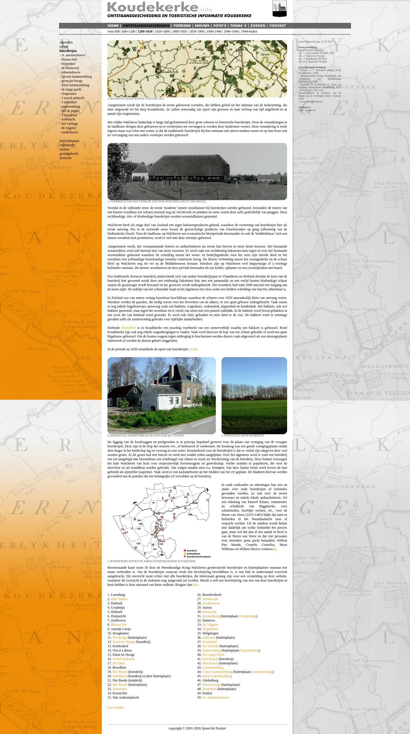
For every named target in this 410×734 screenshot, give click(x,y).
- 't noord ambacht (72, 98)
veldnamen (67, 145)
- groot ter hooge (71, 81)
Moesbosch (210, 659)
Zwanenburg (211, 616)
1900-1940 (213, 31)
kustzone (66, 158)
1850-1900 (196, 31)
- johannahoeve (70, 72)
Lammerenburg (213, 667)
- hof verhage (69, 124)
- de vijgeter (68, 128)
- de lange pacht (70, 89)
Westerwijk (210, 599)
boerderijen (68, 51)
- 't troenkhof (68, 115)
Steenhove (120, 676)
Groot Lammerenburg (217, 672)
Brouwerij (209, 612)
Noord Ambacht (124, 659)
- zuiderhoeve (69, 132)
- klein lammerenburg (74, 85)
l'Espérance (210, 629)
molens (65, 149)
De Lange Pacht (213, 655)
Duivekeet (120, 689)
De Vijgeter (210, 625)
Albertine (208, 638)
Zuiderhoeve (211, 603)
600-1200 (128, 31)
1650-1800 (162, 31)
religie (64, 47)
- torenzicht (67, 119)
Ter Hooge (119, 638)
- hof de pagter (70, 111)
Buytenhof (128, 328)
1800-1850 (179, 31)
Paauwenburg (211, 650)
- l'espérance (68, 94)
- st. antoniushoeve (72, 55)
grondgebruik (69, 154)
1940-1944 (231, 31)
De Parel (119, 663)
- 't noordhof (68, 102)
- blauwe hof (68, 59)
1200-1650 (145, 31)
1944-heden (249, 31)
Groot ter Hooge (124, 642)
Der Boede (120, 672)
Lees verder (115, 707)
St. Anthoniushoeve (215, 697)
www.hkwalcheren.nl (311, 101)
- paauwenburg (70, 106)
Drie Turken (119, 599)
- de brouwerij (69, 68)
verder (193, 349)
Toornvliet (209, 689)
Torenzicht (209, 642)
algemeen (66, 42)
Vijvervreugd (211, 685)
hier (195, 585)
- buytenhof (68, 64)
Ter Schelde (210, 646)
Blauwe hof (119, 625)
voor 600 (113, 31)
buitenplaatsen (69, 141)
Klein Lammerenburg (217, 676)
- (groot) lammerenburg (76, 77)
